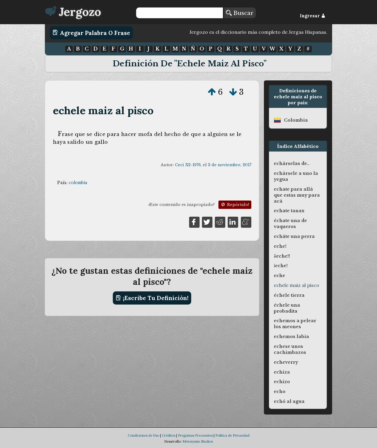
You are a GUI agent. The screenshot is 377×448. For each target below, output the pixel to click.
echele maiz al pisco (103, 110)
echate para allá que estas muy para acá (297, 195)
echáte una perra (294, 236)
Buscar (239, 12)
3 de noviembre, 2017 (229, 165)
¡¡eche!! (282, 256)
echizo (282, 381)
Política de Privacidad (232, 435)
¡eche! (281, 265)
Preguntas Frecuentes (195, 435)
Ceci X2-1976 (188, 165)
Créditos (168, 435)
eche (279, 275)
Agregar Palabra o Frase (91, 32)
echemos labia (291, 336)
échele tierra (289, 295)
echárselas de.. (291, 163)
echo (279, 391)
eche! (280, 246)
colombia (78, 182)
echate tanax (289, 210)
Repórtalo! (234, 204)
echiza (282, 372)
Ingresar (312, 16)
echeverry (286, 362)
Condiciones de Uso (143, 435)
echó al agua (289, 401)
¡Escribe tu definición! (152, 298)
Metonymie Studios (198, 441)
